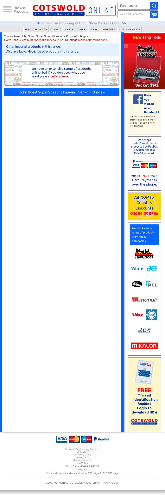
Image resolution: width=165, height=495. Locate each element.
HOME (28, 29)
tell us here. (59, 76)
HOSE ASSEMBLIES (129, 29)
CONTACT (55, 29)
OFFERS (82, 29)
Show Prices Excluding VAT (59, 23)
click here (148, 120)
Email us (82, 469)
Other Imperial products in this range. (33, 46)
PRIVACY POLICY (109, 482)
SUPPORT (69, 29)
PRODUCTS (41, 29)
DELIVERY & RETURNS (87, 482)
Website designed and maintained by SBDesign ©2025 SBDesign (82, 473)
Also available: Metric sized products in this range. (42, 51)
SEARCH (94, 29)
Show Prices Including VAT (107, 23)
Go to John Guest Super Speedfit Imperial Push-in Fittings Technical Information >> (56, 40)
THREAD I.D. (109, 29)
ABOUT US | (52, 482)
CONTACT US (66, 482)
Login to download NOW (144, 410)
